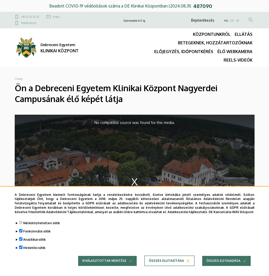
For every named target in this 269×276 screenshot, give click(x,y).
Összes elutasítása (166, 265)
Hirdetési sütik (34, 252)
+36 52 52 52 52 (30, 16)
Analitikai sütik (34, 244)
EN (232, 20)
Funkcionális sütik (37, 236)
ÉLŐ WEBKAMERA (234, 51)
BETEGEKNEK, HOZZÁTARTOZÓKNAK (215, 42)
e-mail (56, 16)
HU (226, 20)
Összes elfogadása (223, 265)
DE (237, 20)
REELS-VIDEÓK (238, 60)
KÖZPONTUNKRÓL (212, 34)
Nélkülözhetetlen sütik (41, 228)
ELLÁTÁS (243, 34)
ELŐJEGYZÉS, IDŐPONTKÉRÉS (183, 51)
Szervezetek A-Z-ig (134, 20)
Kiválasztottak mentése (104, 265)
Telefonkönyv (28, 22)
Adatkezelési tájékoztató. (188, 217)
